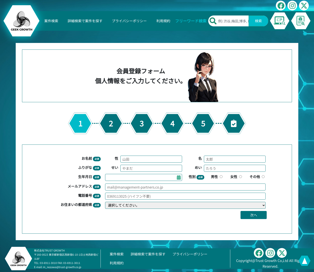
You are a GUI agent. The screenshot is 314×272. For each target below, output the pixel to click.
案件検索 (51, 20)
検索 (258, 20)
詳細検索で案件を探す (85, 20)
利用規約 (163, 20)
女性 (236, 176)
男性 (217, 176)
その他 (257, 176)
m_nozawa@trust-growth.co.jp (62, 267)
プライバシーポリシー (129, 20)
